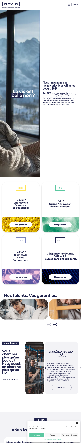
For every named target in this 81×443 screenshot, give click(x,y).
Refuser (53, 435)
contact (75, 5)
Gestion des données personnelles (52, 439)
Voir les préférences (69, 435)
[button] (77, 423)
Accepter (37, 435)
